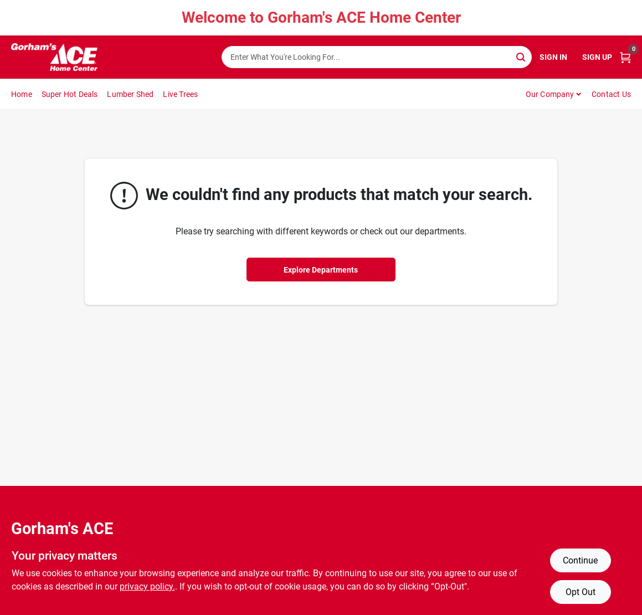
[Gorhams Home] (54, 57)
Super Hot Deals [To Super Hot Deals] (70, 94)
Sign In (553, 57)
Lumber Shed (130, 94)
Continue (580, 560)
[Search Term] (377, 57)
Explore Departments (321, 269)
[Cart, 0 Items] (625, 57)
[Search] (521, 56)
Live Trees (180, 94)
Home (21, 94)
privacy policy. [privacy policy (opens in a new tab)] (147, 586)
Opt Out (580, 592)
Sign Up (597, 57)
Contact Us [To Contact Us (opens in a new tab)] (611, 94)
